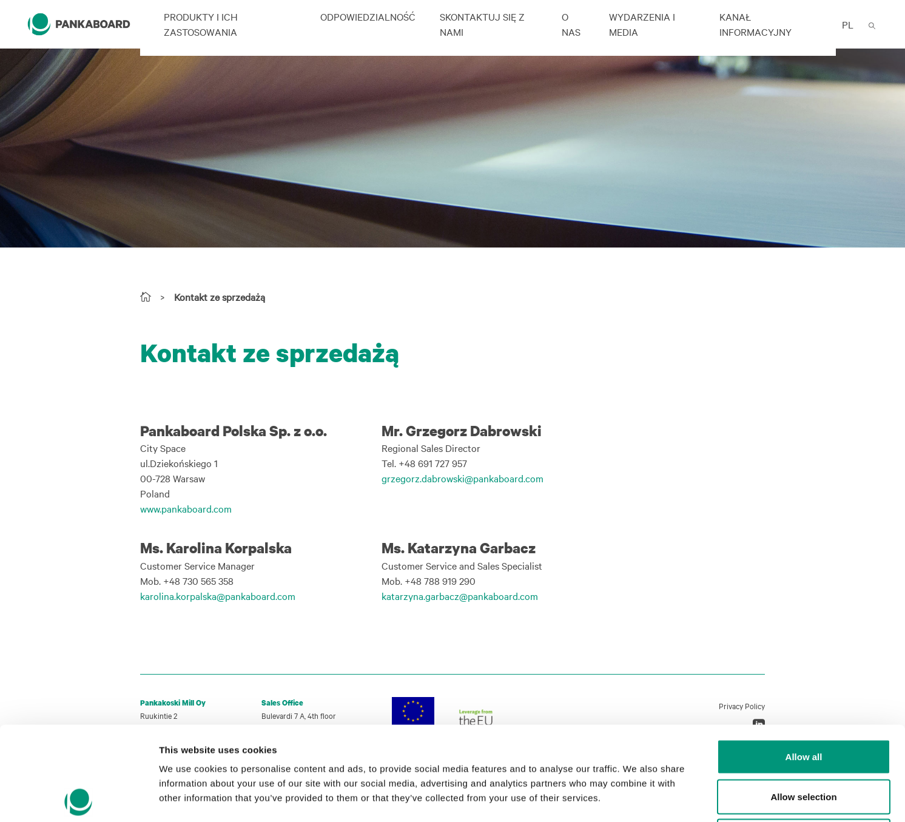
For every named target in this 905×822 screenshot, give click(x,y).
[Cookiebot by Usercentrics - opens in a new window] (78, 798)
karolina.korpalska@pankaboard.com (217, 595)
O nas (571, 24)
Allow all (804, 663)
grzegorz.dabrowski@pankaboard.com (462, 478)
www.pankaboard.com (186, 508)
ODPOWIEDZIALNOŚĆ (367, 16)
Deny (804, 742)
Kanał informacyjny (755, 24)
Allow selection (803, 703)
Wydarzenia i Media (642, 24)
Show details (636, 798)
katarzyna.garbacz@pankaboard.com (460, 595)
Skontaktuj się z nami (482, 24)
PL (847, 24)
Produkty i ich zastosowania (201, 24)
